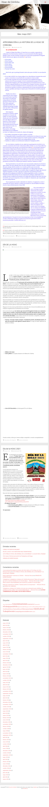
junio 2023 (5, 669)
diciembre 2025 (7, 632)
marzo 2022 (6, 687)
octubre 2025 (6, 636)
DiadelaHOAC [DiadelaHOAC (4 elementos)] (31, 604)
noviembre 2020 (7, 704)
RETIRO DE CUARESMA (10, 586)
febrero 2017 (6, 739)
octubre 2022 (6, 680)
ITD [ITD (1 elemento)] (29, 606)
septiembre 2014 (7, 770)
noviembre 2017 (7, 733)
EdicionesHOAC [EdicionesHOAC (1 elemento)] (37, 604)
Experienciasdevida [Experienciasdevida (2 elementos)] (22, 606)
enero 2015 (5, 763)
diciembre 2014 (6, 766)
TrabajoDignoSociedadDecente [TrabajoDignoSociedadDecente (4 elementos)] (23, 611)
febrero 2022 (6, 689)
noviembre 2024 (7, 654)
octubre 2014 (6, 768)
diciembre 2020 (7, 702)
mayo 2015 (5, 757)
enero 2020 (6, 720)
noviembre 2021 (7, 691)
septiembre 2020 (7, 709)
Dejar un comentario (22, 236)
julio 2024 (5, 656)
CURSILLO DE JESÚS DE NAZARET (11, 549)
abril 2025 (5, 645)
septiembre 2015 (7, 755)
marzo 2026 (6, 627)
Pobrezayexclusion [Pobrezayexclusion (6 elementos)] (27, 609)
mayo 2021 (5, 695)
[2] (32, 147)
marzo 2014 (6, 779)
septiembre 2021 (7, 693)
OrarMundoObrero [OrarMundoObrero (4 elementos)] (8, 609)
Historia (6, 236)
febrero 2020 (6, 717)
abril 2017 (5, 737)
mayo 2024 (5, 658)
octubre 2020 (6, 706)
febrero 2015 (6, 761)
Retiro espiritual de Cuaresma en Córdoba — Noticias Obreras (18, 575)
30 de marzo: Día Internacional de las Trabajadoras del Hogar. (18, 556)
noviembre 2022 (7, 678)
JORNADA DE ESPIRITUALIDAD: (10, 558)
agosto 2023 (6, 667)
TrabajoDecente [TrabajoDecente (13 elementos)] (9, 611)
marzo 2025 (6, 647)
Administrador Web (17, 47)
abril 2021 (5, 698)
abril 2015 (5, 759)
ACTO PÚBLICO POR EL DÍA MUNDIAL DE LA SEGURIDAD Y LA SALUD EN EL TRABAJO (24, 554)
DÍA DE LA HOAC (10, 245)
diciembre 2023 (7, 665)
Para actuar (7, 440)
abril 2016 (5, 746)
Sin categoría (11, 236)
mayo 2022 (5, 682)
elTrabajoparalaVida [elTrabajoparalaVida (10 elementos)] (10, 606)
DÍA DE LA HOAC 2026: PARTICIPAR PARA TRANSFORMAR (17, 551)
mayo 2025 (5, 643)
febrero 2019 (6, 726)
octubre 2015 (6, 752)
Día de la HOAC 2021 (12, 449)
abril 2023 (5, 671)
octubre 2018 (6, 728)
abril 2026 (5, 625)
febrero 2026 (6, 629)
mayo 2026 (5, 623)
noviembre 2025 (7, 634)
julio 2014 (5, 772)
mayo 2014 (5, 774)
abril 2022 (5, 684)
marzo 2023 (6, 673)
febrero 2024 (6, 662)
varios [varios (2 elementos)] (33, 611)
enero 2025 (5, 651)
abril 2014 (5, 777)
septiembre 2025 (7, 638)
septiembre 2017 (7, 735)
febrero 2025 (6, 649)
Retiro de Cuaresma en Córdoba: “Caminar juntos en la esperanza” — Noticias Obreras (24, 584)
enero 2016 (5, 748)
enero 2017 (5, 741)
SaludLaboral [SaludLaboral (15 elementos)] (39, 609)
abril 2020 (5, 713)
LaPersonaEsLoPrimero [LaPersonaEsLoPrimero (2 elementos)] (37, 606)
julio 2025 (5, 640)
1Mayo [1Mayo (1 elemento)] (4, 604)
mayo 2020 (5, 711)
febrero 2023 (6, 676)
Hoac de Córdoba (11, 2)
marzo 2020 (6, 715)
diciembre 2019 (6, 722)
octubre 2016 (6, 744)
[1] (24, 57)
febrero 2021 (6, 700)
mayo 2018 (5, 730)
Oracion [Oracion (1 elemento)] (44, 606)
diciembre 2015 (6, 750)
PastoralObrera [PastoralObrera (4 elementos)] (17, 609)
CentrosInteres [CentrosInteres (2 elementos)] (8, 604)
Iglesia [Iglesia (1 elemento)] (27, 606)
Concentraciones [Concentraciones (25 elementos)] (19, 604)
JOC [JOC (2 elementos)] (31, 606)
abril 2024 (5, 660)
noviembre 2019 (7, 724)
